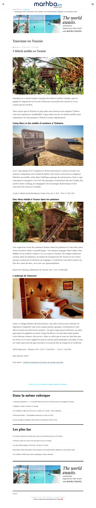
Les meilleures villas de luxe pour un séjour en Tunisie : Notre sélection (37, 411)
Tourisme (26, 9)
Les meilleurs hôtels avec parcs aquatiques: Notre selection (33, 454)
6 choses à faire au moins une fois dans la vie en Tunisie (32, 441)
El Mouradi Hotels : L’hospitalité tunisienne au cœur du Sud (33, 415)
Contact (15, 493)
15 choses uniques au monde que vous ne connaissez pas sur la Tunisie (37, 436)
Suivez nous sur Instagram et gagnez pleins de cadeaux (48, 384)
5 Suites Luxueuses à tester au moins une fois (43, 362)
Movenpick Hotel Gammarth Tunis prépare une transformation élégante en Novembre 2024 (44, 450)
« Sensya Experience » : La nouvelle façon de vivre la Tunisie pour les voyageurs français (43, 402)
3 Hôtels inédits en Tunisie (29, 51)
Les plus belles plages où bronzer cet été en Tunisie (30, 445)
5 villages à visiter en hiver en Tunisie (25, 406)
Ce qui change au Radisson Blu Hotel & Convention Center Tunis (35, 420)
